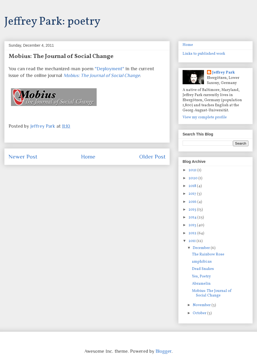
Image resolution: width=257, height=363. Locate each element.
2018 (192, 186)
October (200, 313)
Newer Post (23, 156)
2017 (192, 193)
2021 (192, 170)
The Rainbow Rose (208, 254)
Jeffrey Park (223, 72)
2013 (192, 225)
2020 (193, 178)
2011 (192, 241)
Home (88, 156)
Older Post (152, 156)
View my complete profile (205, 117)
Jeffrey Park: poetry (52, 22)
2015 (192, 209)
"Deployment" (109, 68)
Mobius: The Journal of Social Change (212, 293)
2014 (192, 217)
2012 (192, 233)
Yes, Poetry (201, 276)
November (202, 305)
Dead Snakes (203, 269)
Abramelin (201, 283)
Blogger (164, 351)
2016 (192, 201)
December (202, 248)
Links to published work (204, 53)
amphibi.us (202, 261)
